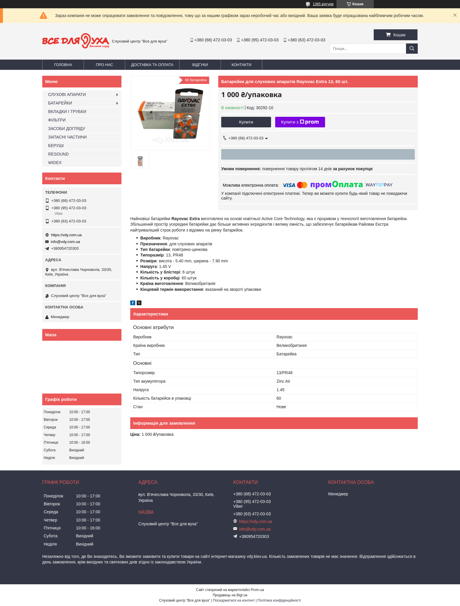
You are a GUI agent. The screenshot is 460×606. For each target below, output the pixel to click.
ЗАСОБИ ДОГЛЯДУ (66, 128)
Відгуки (200, 65)
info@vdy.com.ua (65, 241)
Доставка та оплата (152, 65)
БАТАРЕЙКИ (60, 103)
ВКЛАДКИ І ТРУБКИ (67, 111)
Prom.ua (257, 590)
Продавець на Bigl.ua (230, 595)
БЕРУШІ (56, 145)
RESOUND (58, 154)
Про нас (104, 65)
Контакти (241, 65)
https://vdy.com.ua (66, 235)
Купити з (300, 122)
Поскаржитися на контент (234, 600)
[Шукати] (412, 48)
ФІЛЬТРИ (56, 120)
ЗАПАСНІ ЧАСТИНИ (67, 137)
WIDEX (55, 162)
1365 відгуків (323, 4)
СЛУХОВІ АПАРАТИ (67, 94)
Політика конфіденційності (279, 600)
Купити (246, 121)
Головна (63, 65)
